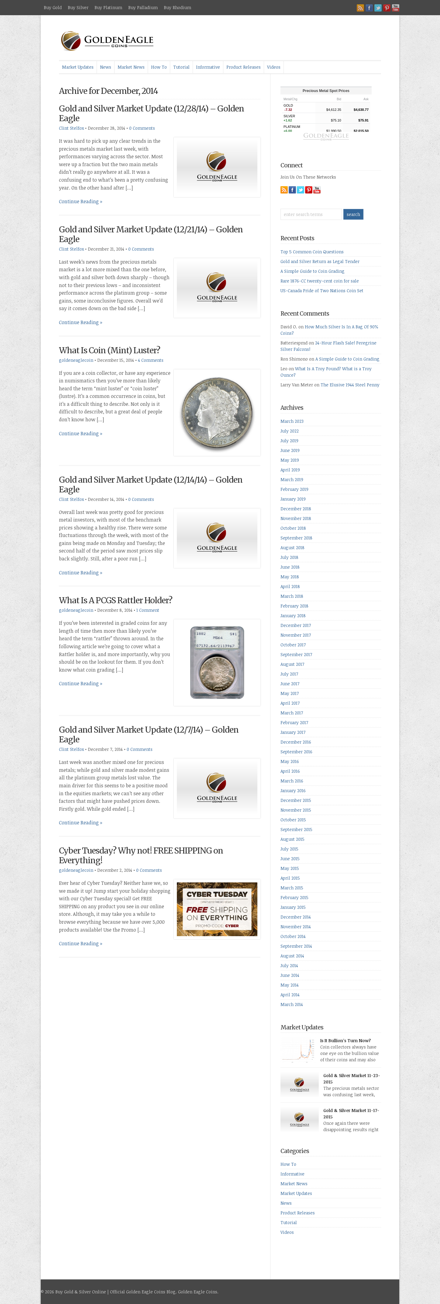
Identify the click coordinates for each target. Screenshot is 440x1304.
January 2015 (293, 907)
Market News (131, 67)
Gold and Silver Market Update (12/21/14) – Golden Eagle (151, 234)
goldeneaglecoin (76, 360)
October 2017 (293, 645)
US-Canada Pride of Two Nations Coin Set (321, 290)
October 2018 (293, 528)
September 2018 (296, 538)
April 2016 (290, 771)
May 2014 (289, 985)
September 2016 (296, 752)
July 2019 (289, 440)
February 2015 (294, 897)
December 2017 (295, 625)
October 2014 (293, 936)
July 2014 (289, 965)
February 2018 (294, 606)
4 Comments (150, 360)
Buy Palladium (143, 7)
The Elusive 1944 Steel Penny (350, 385)
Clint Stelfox (71, 128)
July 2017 (289, 674)
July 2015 (289, 849)
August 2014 (292, 956)
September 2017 (296, 654)
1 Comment (147, 610)
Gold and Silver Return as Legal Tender (319, 261)
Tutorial (181, 67)
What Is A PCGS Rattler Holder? (115, 600)
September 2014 (296, 946)
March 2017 (291, 713)
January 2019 (293, 499)
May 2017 (289, 693)
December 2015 (295, 800)
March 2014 (291, 1004)
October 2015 (293, 820)
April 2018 (290, 586)
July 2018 (289, 557)
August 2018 (292, 547)
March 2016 (291, 781)
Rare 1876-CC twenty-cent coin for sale (319, 281)
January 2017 (292, 732)
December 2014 (295, 917)
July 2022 (289, 431)
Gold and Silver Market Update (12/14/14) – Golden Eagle (150, 485)
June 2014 (289, 975)
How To (159, 67)
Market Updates (78, 67)
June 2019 (290, 450)
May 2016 (289, 761)
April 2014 (290, 995)
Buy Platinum (108, 7)
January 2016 (293, 790)
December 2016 (295, 742)
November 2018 (295, 518)
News (105, 67)
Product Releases (243, 67)
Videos (273, 67)
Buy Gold (53, 7)
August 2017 (292, 664)
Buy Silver (78, 7)
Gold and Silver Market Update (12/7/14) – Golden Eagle (149, 734)
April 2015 (290, 878)
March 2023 (292, 421)
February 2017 (294, 722)
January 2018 (293, 615)
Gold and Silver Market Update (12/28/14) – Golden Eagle (151, 113)
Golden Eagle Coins (197, 1292)
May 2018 (289, 577)
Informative (208, 67)
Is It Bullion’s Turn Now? (345, 1040)
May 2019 (289, 460)
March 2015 (291, 888)
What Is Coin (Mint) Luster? (109, 350)
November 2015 (295, 810)
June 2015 (290, 858)
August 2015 (292, 839)
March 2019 (291, 479)
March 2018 (291, 596)
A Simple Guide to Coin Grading (312, 271)
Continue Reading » (80, 201)
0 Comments (142, 128)
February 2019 (294, 489)
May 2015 (289, 868)
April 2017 (290, 703)
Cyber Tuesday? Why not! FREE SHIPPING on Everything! (141, 855)
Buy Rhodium (177, 7)
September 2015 (296, 829)
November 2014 (295, 926)
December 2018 (295, 509)
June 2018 (290, 567)
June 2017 (289, 683)
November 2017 (295, 635)
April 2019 (290, 470)
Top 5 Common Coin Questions (312, 252)
